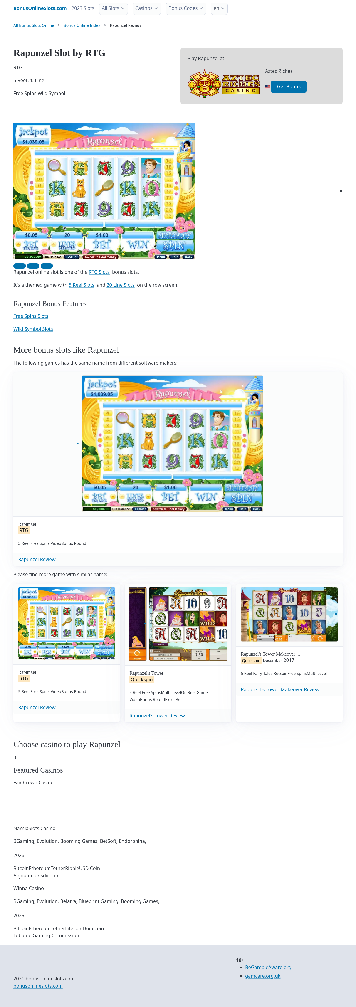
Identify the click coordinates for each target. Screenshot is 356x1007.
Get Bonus (289, 86)
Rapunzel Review (37, 559)
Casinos (143, 8)
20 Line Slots (120, 285)
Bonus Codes (183, 8)
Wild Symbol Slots (33, 329)
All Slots (110, 8)
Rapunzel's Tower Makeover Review (280, 689)
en (216, 8)
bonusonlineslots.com (38, 986)
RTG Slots (99, 272)
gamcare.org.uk (263, 976)
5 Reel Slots (81, 285)
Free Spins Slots (30, 316)
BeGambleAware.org (268, 967)
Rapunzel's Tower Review (157, 715)
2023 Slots (83, 8)
